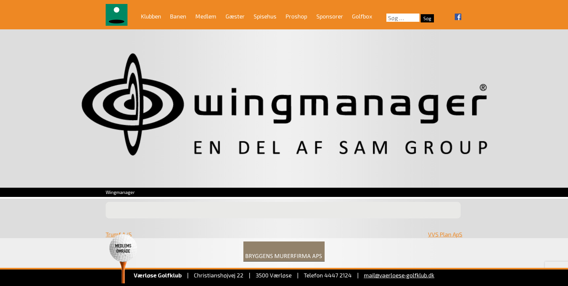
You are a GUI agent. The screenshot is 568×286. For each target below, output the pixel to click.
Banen (178, 16)
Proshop (296, 16)
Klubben (151, 16)
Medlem (205, 16)
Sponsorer (329, 16)
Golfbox (362, 16)
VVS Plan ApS (445, 234)
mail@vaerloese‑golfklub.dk (399, 275)
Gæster (235, 16)
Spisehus (265, 16)
